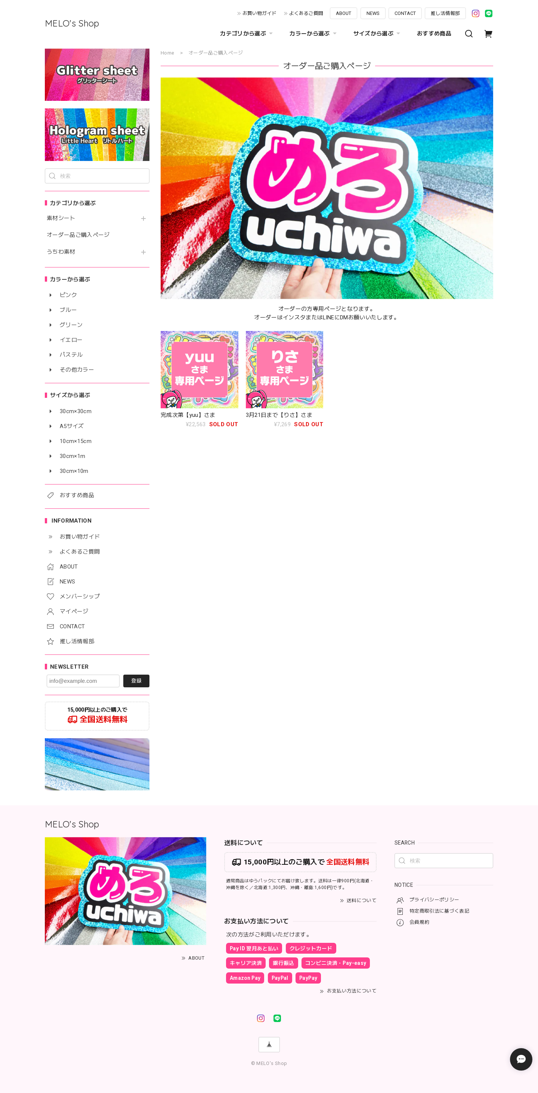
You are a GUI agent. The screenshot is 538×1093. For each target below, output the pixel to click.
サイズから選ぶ (377, 33)
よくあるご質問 (306, 13)
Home (167, 53)
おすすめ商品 (434, 33)
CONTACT (405, 13)
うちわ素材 (61, 252)
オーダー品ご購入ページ (78, 235)
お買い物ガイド (259, 13)
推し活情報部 (445, 13)
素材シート (61, 218)
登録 (136, 681)
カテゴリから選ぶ (247, 33)
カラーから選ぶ (314, 33)
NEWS (373, 13)
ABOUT (343, 13)
